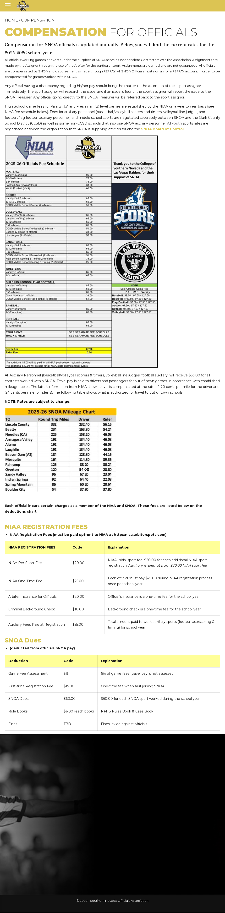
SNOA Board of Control (162, 129)
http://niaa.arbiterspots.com (139, 535)
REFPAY (109, 71)
